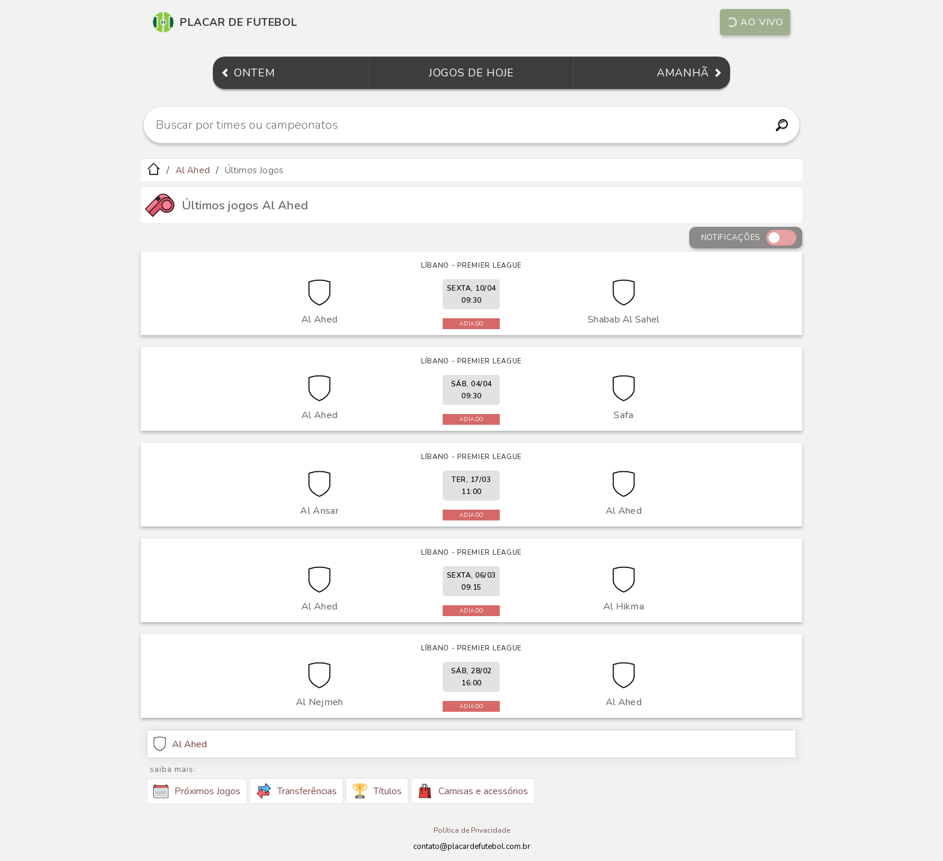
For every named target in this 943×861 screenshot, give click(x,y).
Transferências (296, 790)
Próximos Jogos (197, 791)
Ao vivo (754, 22)
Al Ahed (193, 170)
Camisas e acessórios (472, 790)
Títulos (377, 790)
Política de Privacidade (472, 830)
